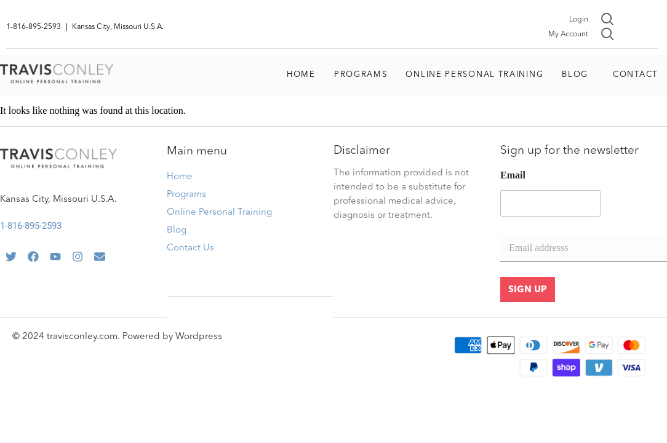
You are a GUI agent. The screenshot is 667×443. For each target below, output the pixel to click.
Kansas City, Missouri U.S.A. (58, 199)
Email (512, 175)
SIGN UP (527, 290)
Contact (635, 75)
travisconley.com (82, 336)
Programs (361, 75)
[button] (578, 75)
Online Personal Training (474, 75)
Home (301, 75)
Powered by (148, 336)
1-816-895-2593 (31, 225)
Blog (575, 75)
